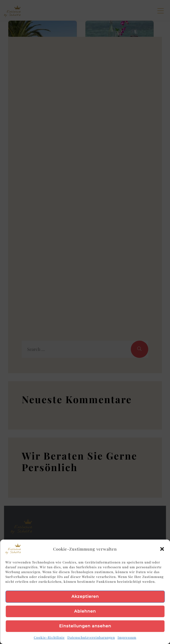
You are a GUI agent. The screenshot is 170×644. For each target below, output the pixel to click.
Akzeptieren (85, 596)
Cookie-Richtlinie (49, 637)
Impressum (127, 637)
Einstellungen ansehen (85, 625)
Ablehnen (85, 611)
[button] (162, 549)
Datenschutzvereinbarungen (91, 637)
